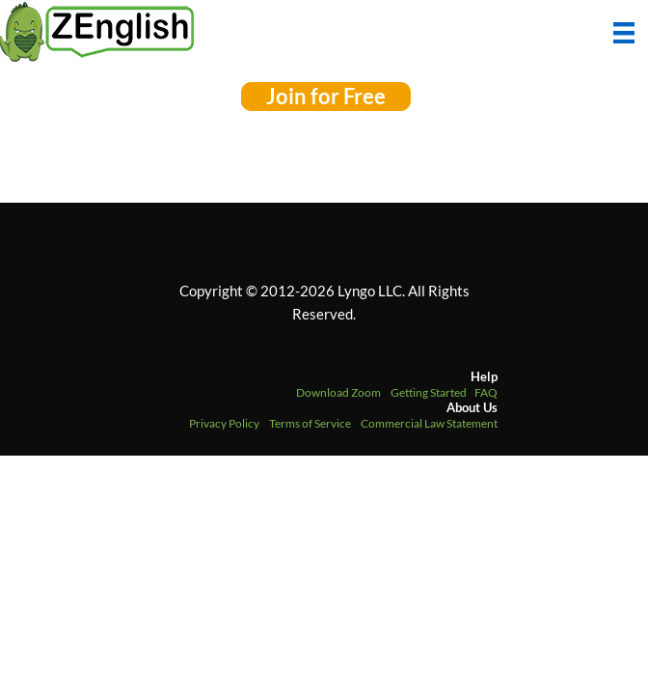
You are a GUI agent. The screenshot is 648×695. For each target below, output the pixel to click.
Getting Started (429, 392)
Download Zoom (338, 392)
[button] (326, 96)
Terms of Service (310, 423)
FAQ (486, 392)
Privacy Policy (224, 423)
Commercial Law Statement (429, 423)
